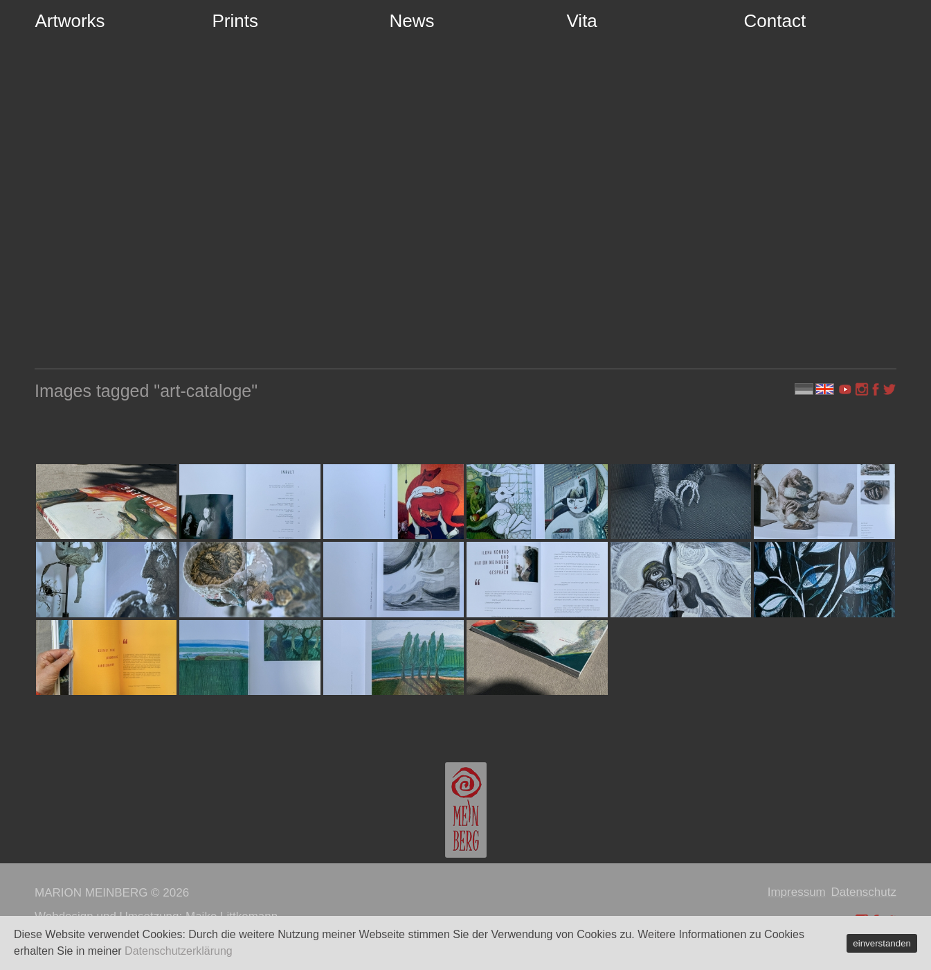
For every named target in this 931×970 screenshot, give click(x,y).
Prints (235, 20)
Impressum (797, 892)
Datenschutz (864, 892)
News (412, 20)
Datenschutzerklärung (179, 951)
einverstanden (882, 943)
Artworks (70, 20)
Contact (775, 20)
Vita (582, 20)
